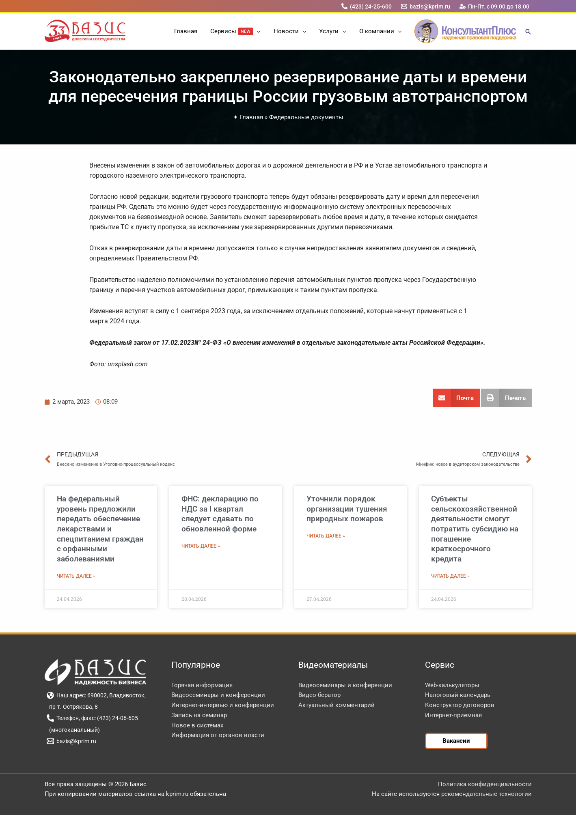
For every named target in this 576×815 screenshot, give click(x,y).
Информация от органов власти (217, 735)
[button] (257, 31)
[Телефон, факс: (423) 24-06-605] (92, 718)
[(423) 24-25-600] (366, 6)
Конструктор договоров (459, 705)
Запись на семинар (199, 715)
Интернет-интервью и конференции (222, 705)
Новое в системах (197, 725)
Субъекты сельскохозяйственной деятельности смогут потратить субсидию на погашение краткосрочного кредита (474, 528)
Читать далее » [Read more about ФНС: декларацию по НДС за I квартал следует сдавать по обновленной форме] (200, 546)
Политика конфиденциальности (485, 784)
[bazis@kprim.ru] (425, 6)
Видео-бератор (319, 695)
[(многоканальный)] (73, 730)
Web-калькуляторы (452, 685)
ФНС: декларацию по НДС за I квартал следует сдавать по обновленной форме (220, 513)
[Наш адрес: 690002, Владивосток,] (96, 695)
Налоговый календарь (457, 695)
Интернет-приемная (453, 715)
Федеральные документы (306, 117)
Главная (251, 117)
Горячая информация (202, 685)
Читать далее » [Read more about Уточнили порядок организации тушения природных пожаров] (325, 536)
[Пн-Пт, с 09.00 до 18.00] (494, 6)
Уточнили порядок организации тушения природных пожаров (346, 508)
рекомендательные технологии (486, 794)
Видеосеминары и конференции (218, 695)
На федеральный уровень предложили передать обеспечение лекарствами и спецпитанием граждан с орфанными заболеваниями (100, 528)
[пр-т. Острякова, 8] (72, 707)
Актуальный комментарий (336, 705)
